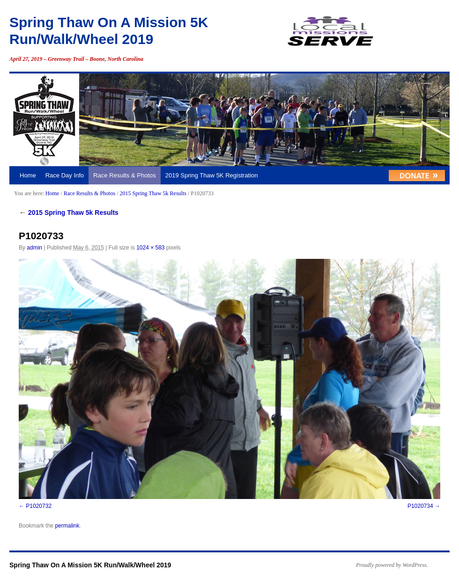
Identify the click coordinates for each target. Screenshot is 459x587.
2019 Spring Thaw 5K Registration (211, 175)
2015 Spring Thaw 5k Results (152, 193)
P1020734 (420, 506)
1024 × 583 (150, 247)
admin (34, 247)
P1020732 (39, 506)
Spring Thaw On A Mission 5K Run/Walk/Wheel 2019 (90, 565)
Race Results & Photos (124, 175)
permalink (67, 525)
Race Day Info (64, 175)
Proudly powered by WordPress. (392, 565)
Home (28, 175)
